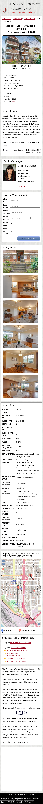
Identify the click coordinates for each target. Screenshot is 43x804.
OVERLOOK (17, 19)
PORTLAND (6, 19)
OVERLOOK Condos (18, 648)
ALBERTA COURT (13, 656)
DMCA (32, 794)
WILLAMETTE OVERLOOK (17, 661)
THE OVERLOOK (13, 653)
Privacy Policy (13, 794)
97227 (14, 101)
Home (14, 12)
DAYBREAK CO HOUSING (16, 658)
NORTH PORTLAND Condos (20, 643)
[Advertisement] (21, 769)
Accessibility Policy (23, 794)
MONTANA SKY (29, 19)
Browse (22, 12)
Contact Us (31, 12)
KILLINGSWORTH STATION (17, 650)
